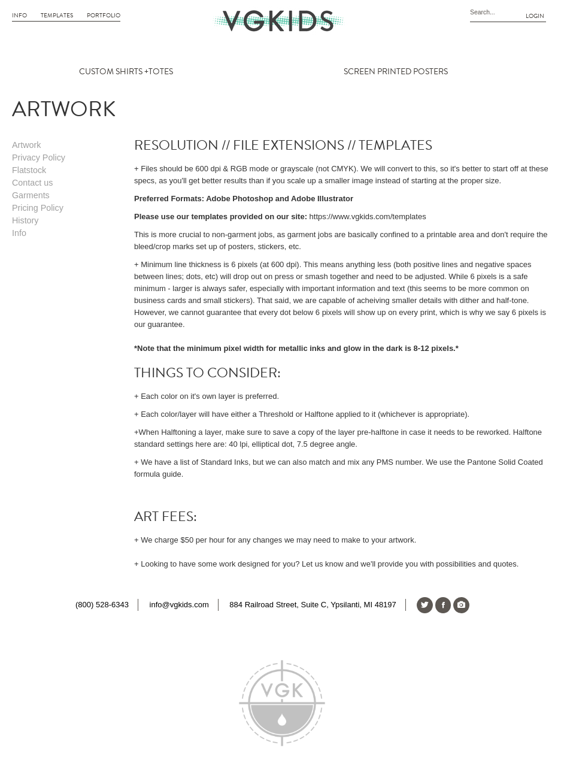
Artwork (26, 145)
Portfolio (103, 15)
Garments (31, 195)
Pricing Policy (37, 208)
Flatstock (29, 170)
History (25, 220)
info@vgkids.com (179, 604)
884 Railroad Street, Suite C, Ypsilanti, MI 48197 (312, 604)
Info (19, 15)
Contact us (32, 182)
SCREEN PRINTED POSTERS (396, 72)
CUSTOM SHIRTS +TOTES (126, 72)
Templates (57, 15)
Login (535, 16)
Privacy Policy (38, 157)
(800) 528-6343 (102, 604)
